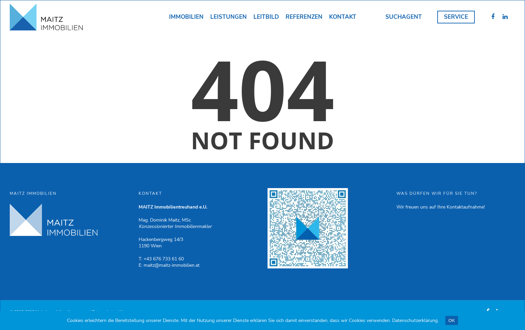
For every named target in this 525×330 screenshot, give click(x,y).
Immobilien (186, 17)
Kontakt (342, 17)
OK (451, 320)
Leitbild (266, 17)
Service (456, 17)
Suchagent (403, 17)
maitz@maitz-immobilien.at (172, 265)
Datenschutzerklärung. (415, 320)
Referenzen (304, 17)
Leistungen (228, 17)
